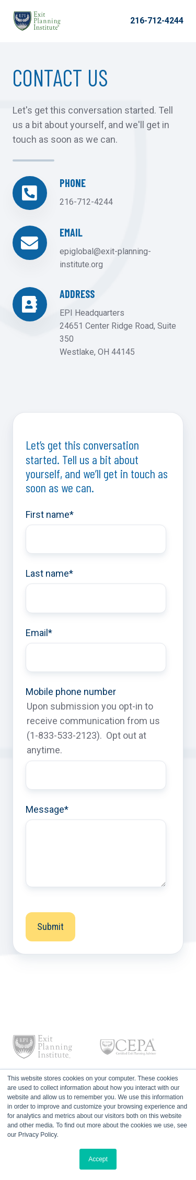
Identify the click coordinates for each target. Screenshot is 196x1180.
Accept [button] (98, 1159)
